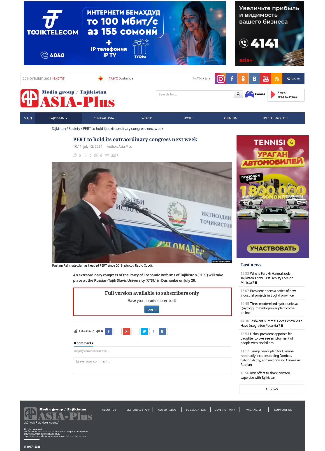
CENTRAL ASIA (104, 118)
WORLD (147, 118)
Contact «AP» (225, 410)
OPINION (230, 118)
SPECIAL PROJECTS (275, 118)
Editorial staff (138, 410)
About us (109, 410)
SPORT (188, 118)
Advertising (167, 410)
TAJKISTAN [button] (58, 118)
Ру (194, 78)
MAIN (28, 118)
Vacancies (254, 410)
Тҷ (200, 78)
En (206, 78)
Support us (283, 410)
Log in (293, 78)
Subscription (196, 410)
